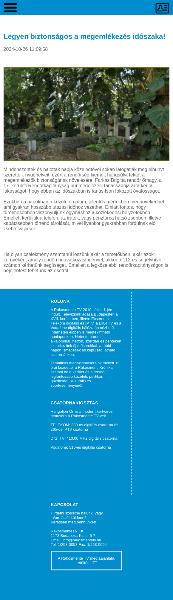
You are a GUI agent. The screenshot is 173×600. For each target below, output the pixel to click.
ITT (95, 563)
